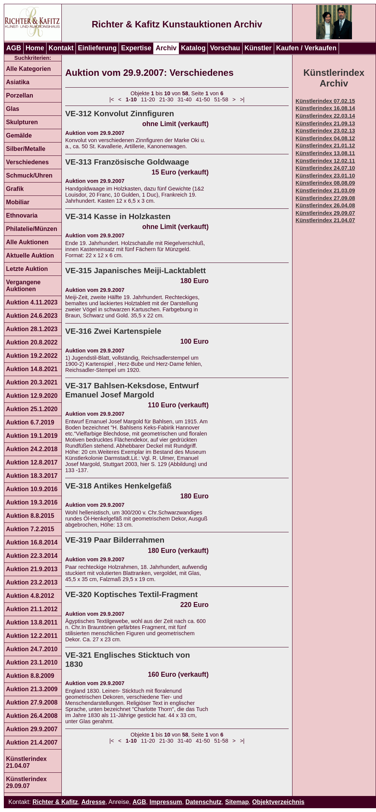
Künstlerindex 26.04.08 (325, 205)
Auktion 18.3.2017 (32, 475)
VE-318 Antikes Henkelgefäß (118, 485)
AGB (13, 48)
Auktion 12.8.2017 (32, 462)
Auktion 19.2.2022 (32, 355)
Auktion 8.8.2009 (30, 676)
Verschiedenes (27, 162)
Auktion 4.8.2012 (30, 596)
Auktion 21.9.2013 (32, 569)
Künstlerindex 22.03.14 (325, 116)
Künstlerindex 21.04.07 (26, 762)
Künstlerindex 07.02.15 (325, 101)
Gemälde (19, 135)
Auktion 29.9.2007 (32, 729)
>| (242, 99)
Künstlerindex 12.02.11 (325, 161)
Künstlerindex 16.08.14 (325, 108)
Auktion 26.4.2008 (32, 716)
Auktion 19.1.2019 (32, 435)
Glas (12, 109)
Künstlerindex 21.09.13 (325, 123)
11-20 (148, 99)
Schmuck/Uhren (29, 175)
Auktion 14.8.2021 (32, 369)
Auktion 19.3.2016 (32, 502)
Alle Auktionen (27, 242)
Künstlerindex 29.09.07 (26, 782)
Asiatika (17, 82)
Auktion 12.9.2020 (32, 395)
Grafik (15, 189)
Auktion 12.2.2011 (32, 636)
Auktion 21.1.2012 (32, 609)
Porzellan (19, 95)
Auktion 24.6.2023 (32, 315)
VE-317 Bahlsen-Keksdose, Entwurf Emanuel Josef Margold (132, 390)
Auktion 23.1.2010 (32, 662)
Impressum (165, 802)
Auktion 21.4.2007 (32, 742)
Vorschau (225, 48)
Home (35, 48)
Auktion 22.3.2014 (32, 556)
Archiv (166, 48)
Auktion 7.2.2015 (30, 529)
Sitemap (237, 802)
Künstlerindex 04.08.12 (325, 138)
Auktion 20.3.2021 (32, 382)
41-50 (203, 99)
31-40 (185, 99)
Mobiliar (17, 202)
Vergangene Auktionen (23, 285)
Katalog (193, 48)
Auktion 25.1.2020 (32, 409)
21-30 (166, 99)
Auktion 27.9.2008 (32, 702)
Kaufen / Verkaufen (306, 48)
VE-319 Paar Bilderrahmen (114, 539)
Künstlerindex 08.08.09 (325, 183)
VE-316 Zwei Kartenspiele (113, 331)
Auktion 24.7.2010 (32, 649)
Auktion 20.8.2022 (32, 342)
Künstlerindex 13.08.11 (325, 153)
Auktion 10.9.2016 (32, 489)
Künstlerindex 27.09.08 (325, 198)
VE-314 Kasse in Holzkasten (117, 216)
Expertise (136, 48)
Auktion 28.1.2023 (32, 329)
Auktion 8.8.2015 (30, 516)
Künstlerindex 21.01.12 (325, 146)
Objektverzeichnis (278, 802)
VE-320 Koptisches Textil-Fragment (131, 594)
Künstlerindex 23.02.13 (325, 131)
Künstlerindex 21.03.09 (325, 190)
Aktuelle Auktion (30, 255)
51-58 (221, 99)
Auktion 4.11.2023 (32, 302)
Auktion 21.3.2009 (32, 689)
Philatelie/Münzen (31, 229)
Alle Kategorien (28, 69)
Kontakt (61, 48)
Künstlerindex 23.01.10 (325, 176)
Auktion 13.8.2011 (32, 622)
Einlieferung (97, 48)
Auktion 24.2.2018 (32, 449)
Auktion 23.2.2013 (32, 582)
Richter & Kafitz (55, 802)
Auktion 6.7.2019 (30, 422)
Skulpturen (22, 122)
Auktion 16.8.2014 (32, 542)
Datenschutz (203, 802)
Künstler (258, 48)
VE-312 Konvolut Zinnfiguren (119, 113)
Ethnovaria (22, 215)
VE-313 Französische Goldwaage (127, 161)
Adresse (93, 802)
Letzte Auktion (27, 269)
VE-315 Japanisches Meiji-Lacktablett (135, 270)
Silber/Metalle (25, 149)
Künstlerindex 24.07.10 (325, 168)
